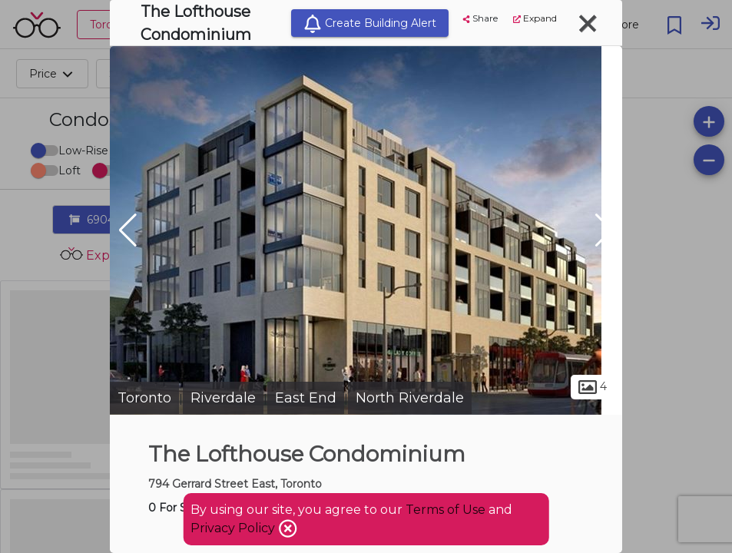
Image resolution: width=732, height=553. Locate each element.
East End (305, 397)
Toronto (144, 397)
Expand (535, 18)
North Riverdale (410, 397)
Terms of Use (445, 509)
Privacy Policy (234, 528)
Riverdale (223, 397)
